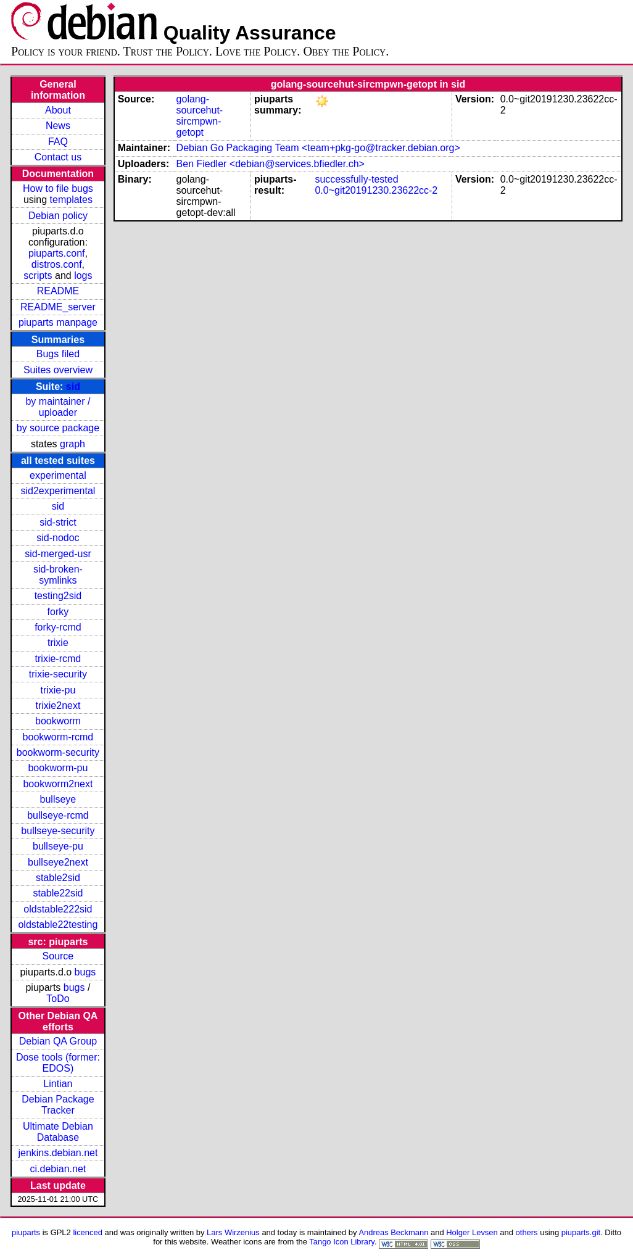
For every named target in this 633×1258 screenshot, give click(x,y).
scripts (37, 275)
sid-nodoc (57, 537)
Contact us (58, 157)
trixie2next (57, 705)
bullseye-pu (58, 846)
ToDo (57, 998)
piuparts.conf (56, 253)
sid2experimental (57, 491)
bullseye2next (58, 862)
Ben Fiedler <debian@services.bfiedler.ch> (270, 164)
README (58, 291)
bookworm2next (58, 784)
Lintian (57, 1083)
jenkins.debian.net (57, 1153)
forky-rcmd (58, 627)
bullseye (58, 799)
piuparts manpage (58, 322)
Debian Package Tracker (58, 1104)
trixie (58, 642)
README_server (58, 307)
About (58, 110)
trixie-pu (57, 690)
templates (71, 199)
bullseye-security (57, 831)
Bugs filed (58, 354)
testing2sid (58, 595)
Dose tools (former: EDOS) (58, 1063)
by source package (58, 428)
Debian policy (58, 215)
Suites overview (58, 370)
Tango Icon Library (341, 1241)
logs (83, 275)
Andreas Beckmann (393, 1232)
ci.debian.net (58, 1169)
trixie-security (58, 674)
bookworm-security (58, 752)
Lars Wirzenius (233, 1232)
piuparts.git (580, 1232)
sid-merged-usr (58, 553)
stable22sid (58, 893)
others (527, 1232)
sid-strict (58, 522)
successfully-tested (356, 179)
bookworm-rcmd (58, 737)
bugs (85, 972)
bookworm (58, 721)
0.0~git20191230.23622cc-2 (376, 190)
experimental (58, 475)
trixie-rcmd (58, 658)
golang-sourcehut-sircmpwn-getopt (199, 116)
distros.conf (56, 264)
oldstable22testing (57, 924)
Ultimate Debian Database (58, 1132)
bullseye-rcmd (58, 815)
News (58, 125)
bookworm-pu (58, 768)
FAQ (58, 141)
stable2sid (58, 877)
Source (58, 956)
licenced (87, 1232)
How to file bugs (58, 188)
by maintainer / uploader (57, 407)
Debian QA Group (58, 1041)
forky (58, 611)
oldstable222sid (57, 909)
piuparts (26, 1232)
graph (72, 444)
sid (73, 386)
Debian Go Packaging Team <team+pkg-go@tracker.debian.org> (318, 148)
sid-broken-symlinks (58, 575)
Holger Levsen (472, 1232)
